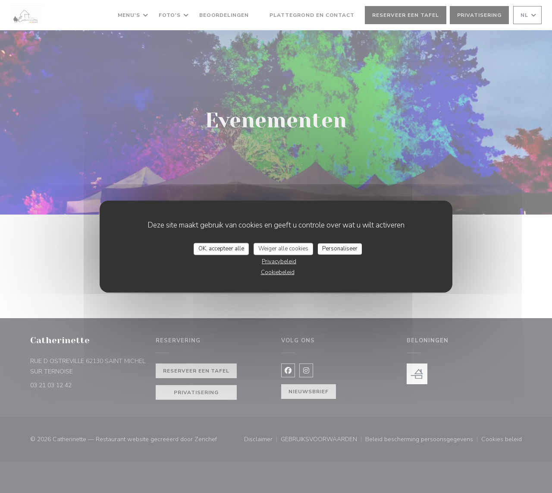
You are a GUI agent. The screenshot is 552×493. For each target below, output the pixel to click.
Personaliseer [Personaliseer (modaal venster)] (340, 249)
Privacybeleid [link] (279, 261)
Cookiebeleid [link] (278, 272)
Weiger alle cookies (283, 249)
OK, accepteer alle (221, 249)
